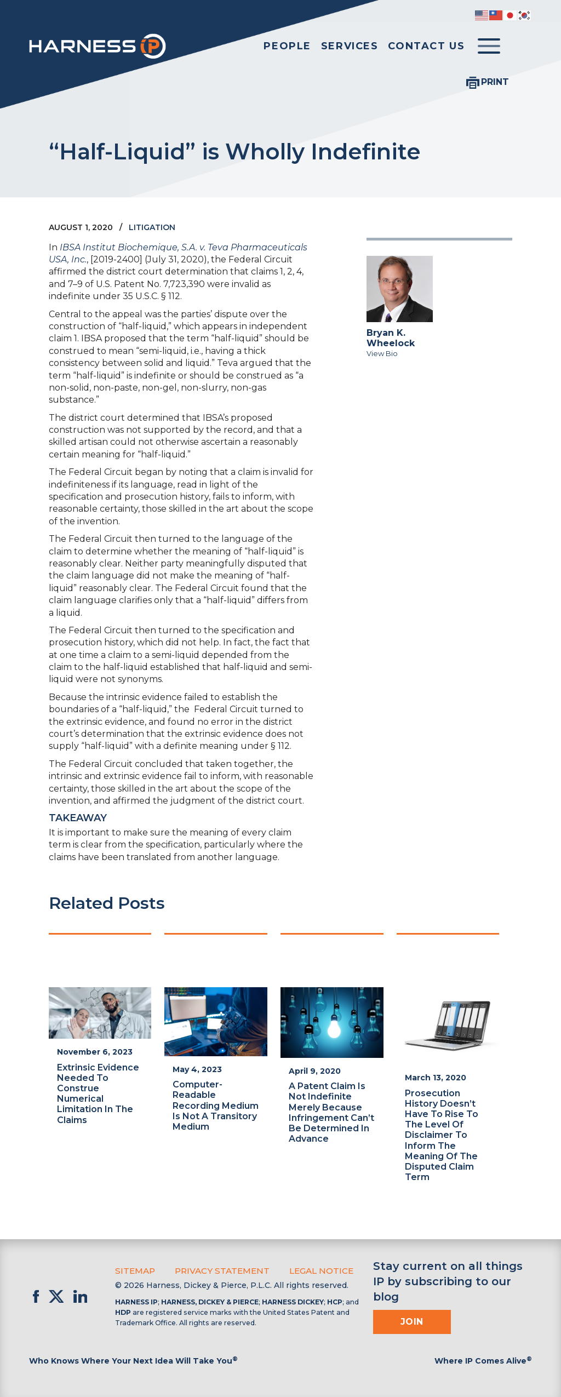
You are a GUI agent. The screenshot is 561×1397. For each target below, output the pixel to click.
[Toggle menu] (489, 46)
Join (411, 1321)
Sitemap (134, 1270)
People (287, 46)
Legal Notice (313, 1270)
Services (350, 46)
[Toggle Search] (521, 47)
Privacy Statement (217, 1270)
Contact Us (426, 46)
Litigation (152, 227)
